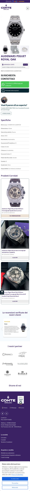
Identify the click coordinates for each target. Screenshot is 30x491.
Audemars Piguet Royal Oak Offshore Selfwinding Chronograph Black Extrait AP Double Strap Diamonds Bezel (14, 294)
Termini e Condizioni (6, 442)
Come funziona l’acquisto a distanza (10, 455)
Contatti (3, 440)
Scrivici (21, 407)
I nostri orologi (5, 457)
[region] (15, 476)
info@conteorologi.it (10, 425)
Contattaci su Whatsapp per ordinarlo (14, 84)
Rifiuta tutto (15, 487)
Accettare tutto (15, 478)
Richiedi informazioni (12, 90)
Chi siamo (3, 437)
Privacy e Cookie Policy (17, 474)
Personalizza (15, 483)
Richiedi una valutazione (7, 453)
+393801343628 (6, 113)
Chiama (4, 407)
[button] (27, 30)
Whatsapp (13, 407)
